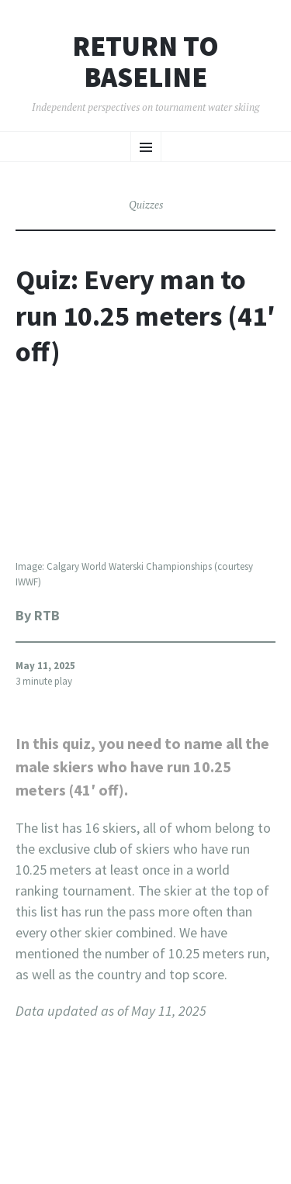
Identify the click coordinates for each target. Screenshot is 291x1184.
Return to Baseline (145, 61)
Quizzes (146, 205)
